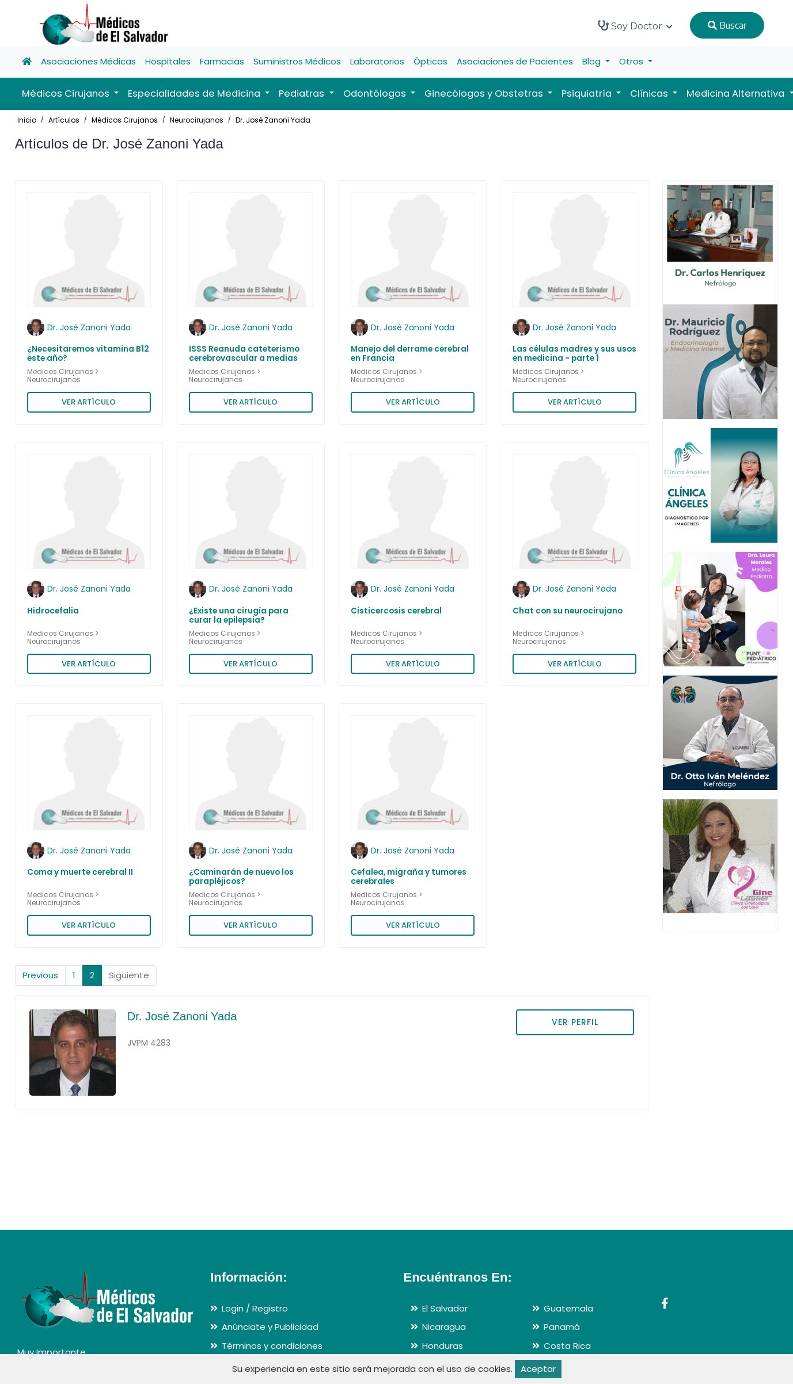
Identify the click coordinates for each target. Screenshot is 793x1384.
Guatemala (568, 1308)
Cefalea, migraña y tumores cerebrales (408, 877)
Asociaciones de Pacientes (515, 61)
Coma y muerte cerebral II (80, 872)
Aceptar (538, 1369)
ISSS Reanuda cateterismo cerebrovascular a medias (244, 354)
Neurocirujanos (196, 120)
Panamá (562, 1327)
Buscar (727, 25)
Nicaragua (444, 1327)
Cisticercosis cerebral (396, 610)
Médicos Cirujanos (125, 120)
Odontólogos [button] (375, 93)
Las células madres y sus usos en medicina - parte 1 (574, 354)
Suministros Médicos (297, 61)
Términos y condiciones (272, 1346)
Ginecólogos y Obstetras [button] (484, 93)
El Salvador (445, 1308)
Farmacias (222, 61)
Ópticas (430, 61)
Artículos (63, 120)
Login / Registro (255, 1308)
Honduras (442, 1346)
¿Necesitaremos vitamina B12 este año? (88, 354)
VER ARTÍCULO (89, 401)
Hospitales (168, 61)
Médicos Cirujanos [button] (67, 93)
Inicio (26, 120)
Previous (40, 975)
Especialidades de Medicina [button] (195, 93)
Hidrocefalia (53, 610)
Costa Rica (567, 1346)
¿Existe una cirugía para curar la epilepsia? (239, 615)
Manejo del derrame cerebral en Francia (410, 354)
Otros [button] (632, 61)
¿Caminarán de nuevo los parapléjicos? (241, 877)
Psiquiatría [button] (587, 93)
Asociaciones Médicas (88, 61)
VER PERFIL (575, 1022)
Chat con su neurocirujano (568, 610)
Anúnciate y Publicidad (270, 1327)
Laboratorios (377, 61)
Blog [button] (592, 61)
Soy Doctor (635, 26)
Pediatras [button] (303, 93)
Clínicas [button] (650, 93)
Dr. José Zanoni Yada (273, 120)
